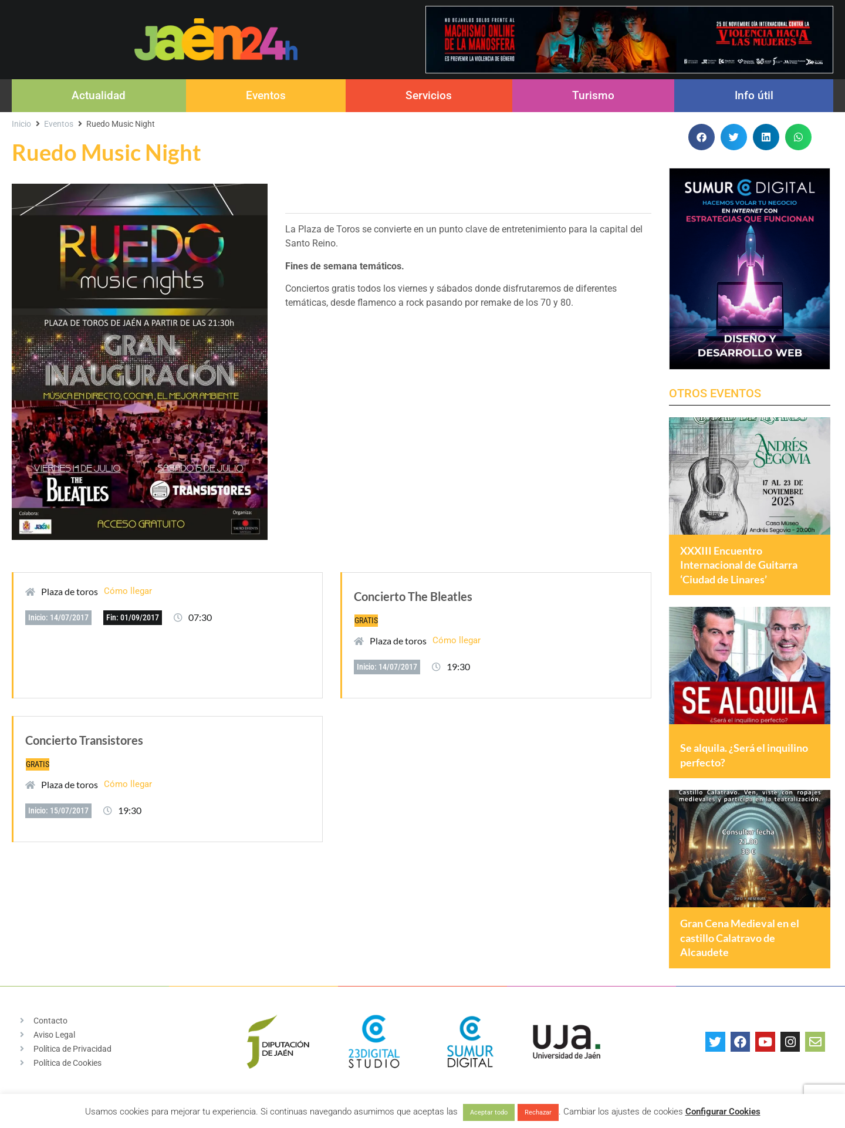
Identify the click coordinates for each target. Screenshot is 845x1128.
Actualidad (99, 95)
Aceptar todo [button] (489, 1112)
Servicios (428, 95)
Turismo (593, 95)
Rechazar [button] (538, 1112)
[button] (701, 137)
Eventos (266, 95)
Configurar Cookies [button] (722, 1111)
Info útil (754, 95)
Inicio (21, 124)
